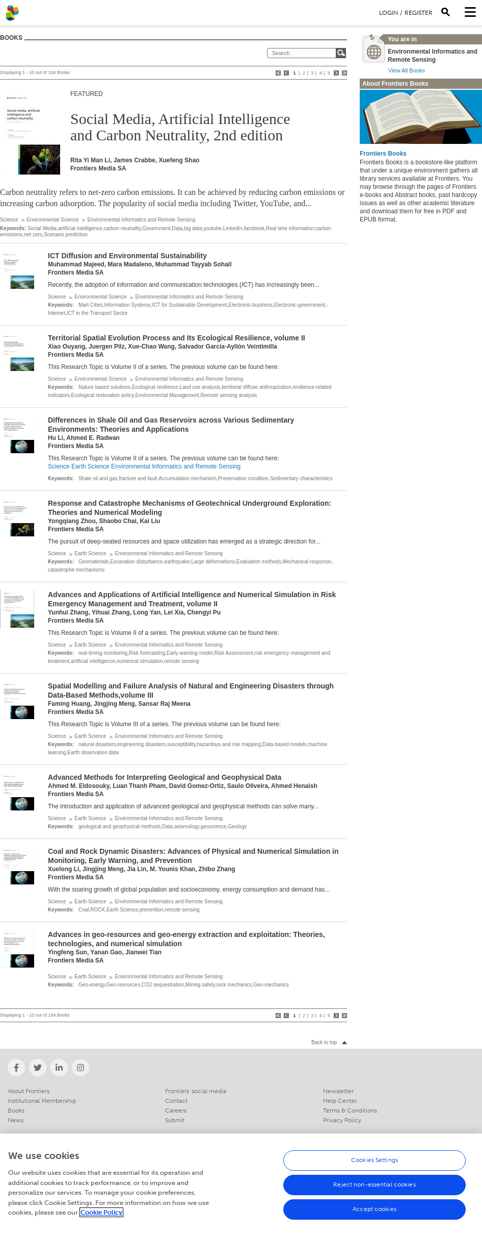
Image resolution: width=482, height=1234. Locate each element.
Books (16, 1110)
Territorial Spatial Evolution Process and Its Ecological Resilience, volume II (176, 338)
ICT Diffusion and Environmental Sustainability (127, 256)
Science (9, 220)
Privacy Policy (342, 1120)
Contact (176, 1100)
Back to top (324, 1042)
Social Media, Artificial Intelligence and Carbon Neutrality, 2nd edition (180, 126)
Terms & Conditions (350, 1110)
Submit (174, 1120)
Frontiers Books (383, 153)
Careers (175, 1110)
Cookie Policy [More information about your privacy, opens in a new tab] (101, 1217)
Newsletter (338, 1091)
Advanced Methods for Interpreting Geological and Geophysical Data (164, 777)
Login (388, 12)
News (15, 1120)
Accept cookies (374, 1214)
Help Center (340, 1100)
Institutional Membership (42, 1100)
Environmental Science (52, 220)
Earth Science (90, 466)
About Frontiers (28, 1091)
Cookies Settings (374, 1165)
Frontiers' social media (195, 1091)
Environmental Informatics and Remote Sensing (141, 220)
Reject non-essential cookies (374, 1189)
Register (419, 12)
